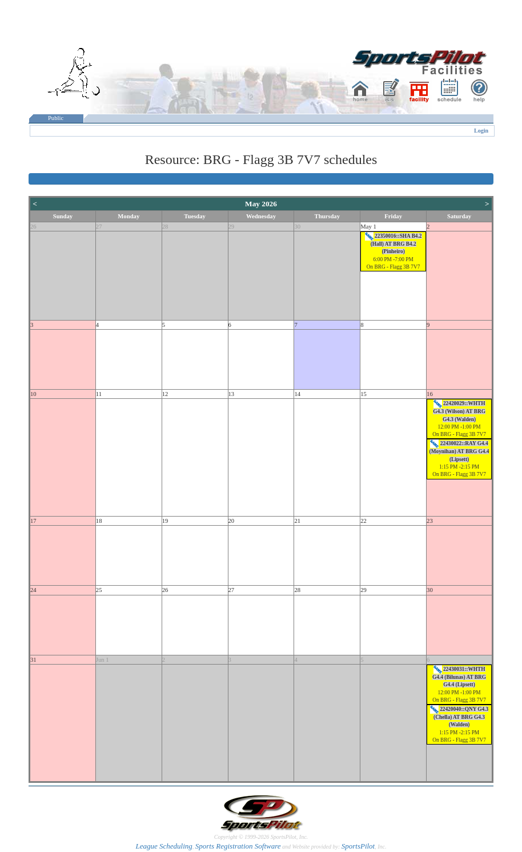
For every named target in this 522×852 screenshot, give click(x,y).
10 (33, 394)
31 (33, 660)
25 (99, 590)
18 (99, 521)
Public (56, 118)
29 (231, 226)
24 (33, 590)
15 (363, 394)
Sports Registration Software (238, 846)
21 (297, 521)
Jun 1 (102, 660)
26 (33, 226)
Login (481, 130)
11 (99, 394)
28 (165, 226)
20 (231, 521)
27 (99, 226)
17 (33, 521)
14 (297, 394)
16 (430, 394)
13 (231, 394)
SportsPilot (358, 846)
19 (165, 521)
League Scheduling (163, 846)
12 (165, 394)
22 (363, 521)
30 (297, 226)
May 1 (368, 226)
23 (430, 521)
